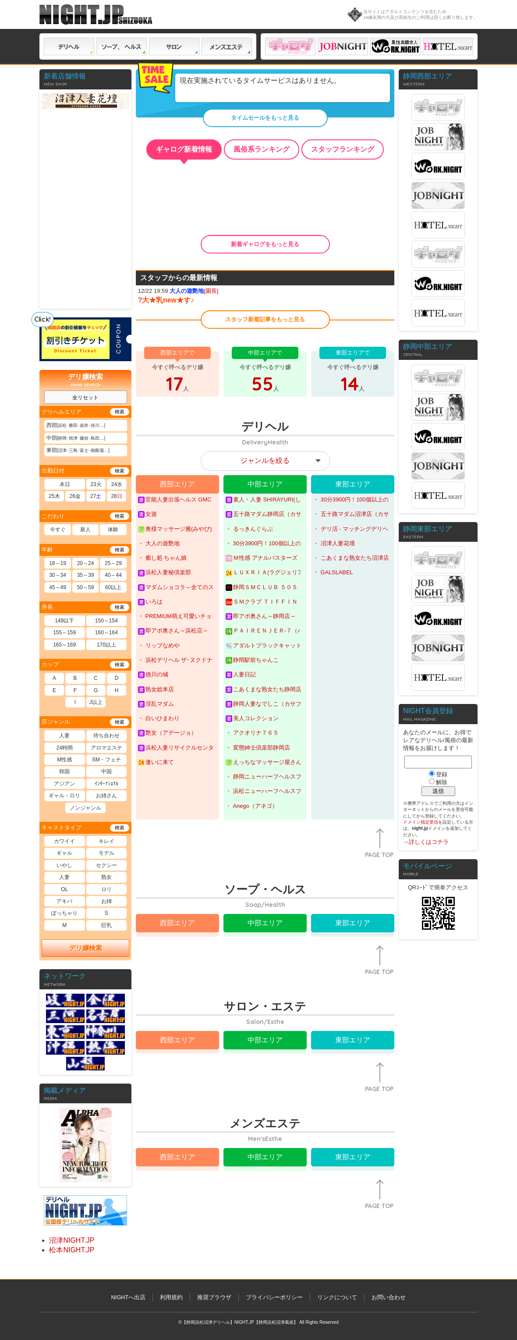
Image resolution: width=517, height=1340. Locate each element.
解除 (441, 782)
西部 (76, 425)
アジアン (64, 784)
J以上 (96, 702)
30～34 (57, 575)
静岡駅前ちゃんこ (252, 660)
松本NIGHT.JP (71, 1250)
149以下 (64, 621)
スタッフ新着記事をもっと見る (265, 319)
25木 (54, 496)
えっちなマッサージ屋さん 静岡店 (263, 762)
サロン (174, 46)
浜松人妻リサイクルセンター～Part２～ (175, 747)
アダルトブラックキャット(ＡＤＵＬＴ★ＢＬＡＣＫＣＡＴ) (263, 645)
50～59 (85, 587)
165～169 (64, 645)
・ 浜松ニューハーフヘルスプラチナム (263, 791)
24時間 (65, 748)
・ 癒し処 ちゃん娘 (162, 557)
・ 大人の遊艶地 (159, 543)
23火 (95, 484)
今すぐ (58, 529)
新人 (85, 529)
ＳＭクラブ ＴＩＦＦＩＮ (261, 601)
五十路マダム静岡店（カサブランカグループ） (263, 514)
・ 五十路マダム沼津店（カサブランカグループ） (350, 514)
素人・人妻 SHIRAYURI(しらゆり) (263, 499)
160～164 (106, 632)
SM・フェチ (106, 760)
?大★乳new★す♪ (166, 300)
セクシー (106, 865)
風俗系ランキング (262, 149)
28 (116, 496)
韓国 (64, 771)
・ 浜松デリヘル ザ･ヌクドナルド (175, 660)
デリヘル (69, 46)
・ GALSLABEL (333, 572)
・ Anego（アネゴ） (252, 806)
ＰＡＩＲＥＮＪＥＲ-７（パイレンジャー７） (263, 630)
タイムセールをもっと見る (265, 117)
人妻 (64, 735)
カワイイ (64, 841)
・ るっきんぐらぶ (249, 529)
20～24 (85, 563)
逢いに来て (156, 762)
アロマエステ (106, 748)
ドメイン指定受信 (420, 822)
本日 (65, 484)
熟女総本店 (156, 689)
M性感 (64, 760)
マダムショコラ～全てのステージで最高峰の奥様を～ (175, 587)
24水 (116, 484)
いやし (64, 865)
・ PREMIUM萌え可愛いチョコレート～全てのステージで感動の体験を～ (175, 616)
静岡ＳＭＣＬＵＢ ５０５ (261, 587)
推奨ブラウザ (214, 1297)
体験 (113, 529)
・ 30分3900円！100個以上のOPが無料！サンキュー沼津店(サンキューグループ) (350, 499)
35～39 (85, 575)
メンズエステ (227, 46)
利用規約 (171, 1297)
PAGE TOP (379, 855)
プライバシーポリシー (274, 1297)
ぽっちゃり (64, 913)
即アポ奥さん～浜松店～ (173, 630)
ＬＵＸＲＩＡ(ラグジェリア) (263, 572)
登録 (441, 774)
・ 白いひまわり (159, 718)
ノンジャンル (85, 808)
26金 (75, 496)
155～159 (64, 632)
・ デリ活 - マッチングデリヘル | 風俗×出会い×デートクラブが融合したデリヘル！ (350, 529)
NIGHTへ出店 (128, 1297)
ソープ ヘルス (121, 46)
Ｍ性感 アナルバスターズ (261, 558)
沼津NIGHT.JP (71, 1240)
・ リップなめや (159, 645)
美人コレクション (252, 718)
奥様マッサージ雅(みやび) (175, 529)
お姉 (106, 901)
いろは (150, 601)
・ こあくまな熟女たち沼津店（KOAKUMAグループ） (350, 557)
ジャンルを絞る (265, 460)
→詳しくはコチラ (426, 842)
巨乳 (106, 925)
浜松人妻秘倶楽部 (164, 572)
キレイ (106, 841)
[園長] (194, 291)
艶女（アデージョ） (167, 732)
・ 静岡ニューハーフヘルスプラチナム (263, 776)
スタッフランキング (342, 149)
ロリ (106, 889)
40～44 (113, 575)
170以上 (106, 645)
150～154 (106, 621)
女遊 (147, 514)
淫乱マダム (156, 703)
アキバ (64, 901)
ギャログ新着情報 (184, 149)
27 (95, 496)
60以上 (113, 587)
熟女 (106, 877)
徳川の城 (153, 674)
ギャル (64, 853)
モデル (106, 853)
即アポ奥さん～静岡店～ (261, 616)
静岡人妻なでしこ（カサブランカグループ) (263, 703)
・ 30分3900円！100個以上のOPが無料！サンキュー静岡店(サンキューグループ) (263, 543)
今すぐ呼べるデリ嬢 (177, 374)
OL (64, 889)
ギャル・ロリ (64, 796)
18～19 (57, 563)
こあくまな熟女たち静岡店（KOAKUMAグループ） (263, 689)
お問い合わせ (389, 1297)
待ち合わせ (106, 735)
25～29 (113, 563)
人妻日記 (241, 674)
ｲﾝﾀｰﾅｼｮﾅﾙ (106, 784)
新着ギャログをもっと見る (265, 244)
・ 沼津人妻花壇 (334, 543)
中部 (76, 438)
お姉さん (106, 796)
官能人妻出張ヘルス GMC (174, 499)
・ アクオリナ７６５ (252, 732)
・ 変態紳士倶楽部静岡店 (258, 747)
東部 (78, 450)
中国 (106, 771)
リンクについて (337, 1297)
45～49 (57, 587)
